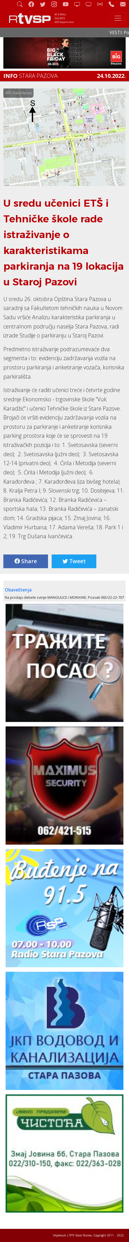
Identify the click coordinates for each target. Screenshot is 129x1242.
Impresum (59, 1235)
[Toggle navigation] (118, 18)
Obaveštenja (18, 590)
